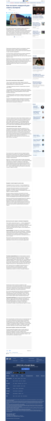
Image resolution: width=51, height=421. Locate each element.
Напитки (17, 388)
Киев (13, 378)
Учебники (16, 383)
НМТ (26, 383)
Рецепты (14, 388)
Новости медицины (15, 393)
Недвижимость (11, 353)
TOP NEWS (35, 55)
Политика (12, 375)
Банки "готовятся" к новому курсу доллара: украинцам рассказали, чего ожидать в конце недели (37, 24)
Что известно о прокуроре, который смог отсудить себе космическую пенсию (38, 70)
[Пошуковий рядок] (44, 1)
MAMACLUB (19, 393)
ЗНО (24, 383)
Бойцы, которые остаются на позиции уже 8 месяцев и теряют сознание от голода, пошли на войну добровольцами (38, 86)
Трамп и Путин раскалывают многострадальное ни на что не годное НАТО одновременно (36, 107)
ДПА (22, 383)
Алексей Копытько (35, 114)
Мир (17, 375)
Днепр (22, 378)
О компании (14, 358)
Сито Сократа (34, 137)
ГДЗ (13, 383)
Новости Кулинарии (21, 388)
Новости (10, 9)
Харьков (16, 378)
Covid (22, 393)
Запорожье (19, 378)
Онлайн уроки (19, 383)
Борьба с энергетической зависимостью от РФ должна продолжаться (37, 117)
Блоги (32, 375)
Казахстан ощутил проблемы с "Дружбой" (36, 135)
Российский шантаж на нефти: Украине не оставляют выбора (36, 112)
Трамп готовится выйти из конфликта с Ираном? (37, 140)
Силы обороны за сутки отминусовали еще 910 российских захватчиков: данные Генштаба (38, 75)
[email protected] (15, 416)
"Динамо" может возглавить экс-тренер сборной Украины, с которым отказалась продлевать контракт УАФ (36, 32)
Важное (34, 5)
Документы (22, 360)
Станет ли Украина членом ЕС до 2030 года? (37, 151)
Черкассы (24, 378)
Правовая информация (31, 358)
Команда (22, 358)
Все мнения (35, 155)
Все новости (43, 375)
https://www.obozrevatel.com (32, 399)
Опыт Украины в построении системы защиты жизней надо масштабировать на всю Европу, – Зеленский (38, 16)
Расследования (28, 375)
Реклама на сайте (15, 360)
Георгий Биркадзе (35, 152)
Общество (37, 375)
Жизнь (22, 375)
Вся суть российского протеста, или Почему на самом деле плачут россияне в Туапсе (37, 145)
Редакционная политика (15, 352)
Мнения (34, 104)
